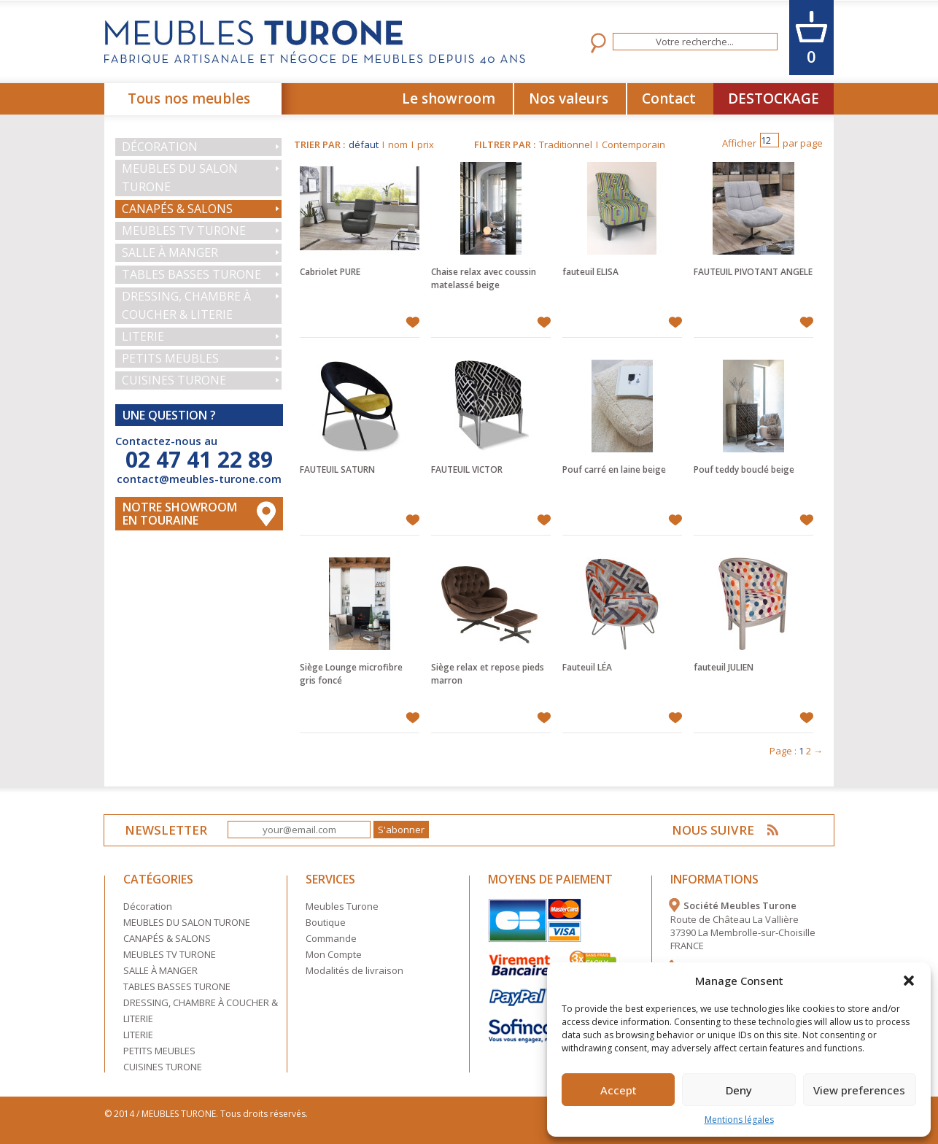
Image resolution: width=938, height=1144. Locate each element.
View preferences (859, 1090)
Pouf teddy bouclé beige (744, 469)
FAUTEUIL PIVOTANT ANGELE (753, 272)
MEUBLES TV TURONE (184, 231)
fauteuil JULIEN (723, 667)
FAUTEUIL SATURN (337, 469)
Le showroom (448, 98)
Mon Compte (334, 954)
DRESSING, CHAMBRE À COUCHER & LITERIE (186, 305)
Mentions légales (739, 1119)
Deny (739, 1090)
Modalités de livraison (354, 970)
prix (425, 144)
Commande (331, 938)
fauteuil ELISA (590, 272)
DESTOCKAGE (773, 98)
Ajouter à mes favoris (412, 322)
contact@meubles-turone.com (199, 478)
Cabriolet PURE (330, 272)
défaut (364, 144)
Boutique (326, 922)
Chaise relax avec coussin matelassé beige (483, 278)
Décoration (160, 147)
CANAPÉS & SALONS (177, 209)
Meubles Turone (342, 906)
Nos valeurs (568, 98)
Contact (669, 98)
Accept (618, 1090)
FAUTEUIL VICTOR (467, 469)
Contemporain (633, 144)
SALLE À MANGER (170, 252)
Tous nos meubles (189, 98)
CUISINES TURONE (174, 380)
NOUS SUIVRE (714, 830)
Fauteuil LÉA (587, 667)
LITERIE (143, 336)
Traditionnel (565, 144)
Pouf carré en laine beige (614, 469)
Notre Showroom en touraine (180, 513)
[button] (909, 980)
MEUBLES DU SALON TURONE (180, 178)
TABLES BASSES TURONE (191, 274)
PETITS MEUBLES (170, 358)
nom (398, 144)
